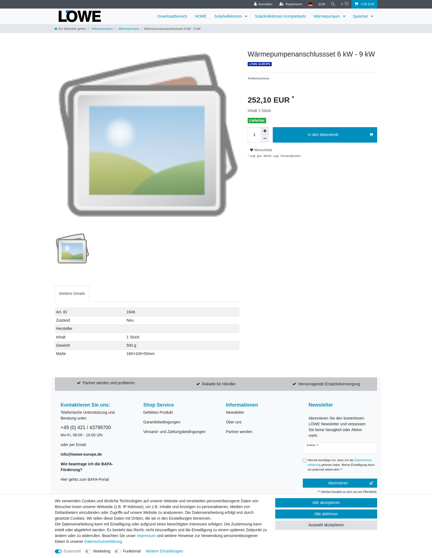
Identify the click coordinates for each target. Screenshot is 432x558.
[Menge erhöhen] (265, 131)
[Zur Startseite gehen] (70, 28)
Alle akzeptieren (326, 502)
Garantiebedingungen (161, 422)
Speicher (361, 16)
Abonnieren (350, 483)
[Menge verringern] (265, 139)
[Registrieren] (289, 4)
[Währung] (320, 4)
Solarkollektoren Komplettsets (280, 16)
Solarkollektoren (228, 16)
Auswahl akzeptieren (326, 525)
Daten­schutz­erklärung (103, 541)
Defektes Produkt (158, 412)
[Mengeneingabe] (254, 135)
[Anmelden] (262, 4)
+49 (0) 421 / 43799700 (86, 427)
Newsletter (235, 412)
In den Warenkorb (340, 134)
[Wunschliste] (345, 4)
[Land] (309, 4)
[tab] (72, 293)
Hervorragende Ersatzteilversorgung (329, 384)
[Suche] (332, 4)
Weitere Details (72, 293)
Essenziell (72, 551)
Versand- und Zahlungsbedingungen (174, 431)
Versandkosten (290, 155)
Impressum (146, 535)
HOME (201, 16)
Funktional (132, 551)
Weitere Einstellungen (164, 551)
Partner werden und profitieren (109, 383)
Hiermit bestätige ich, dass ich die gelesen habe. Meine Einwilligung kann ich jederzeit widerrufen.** (341, 464)
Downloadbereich (172, 16)
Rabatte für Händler (219, 384)
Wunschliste (261, 150)
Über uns (234, 422)
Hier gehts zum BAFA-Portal (85, 479)
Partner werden (239, 431)
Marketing (101, 551)
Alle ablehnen (326, 514)
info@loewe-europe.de (81, 454)
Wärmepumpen (327, 16)
